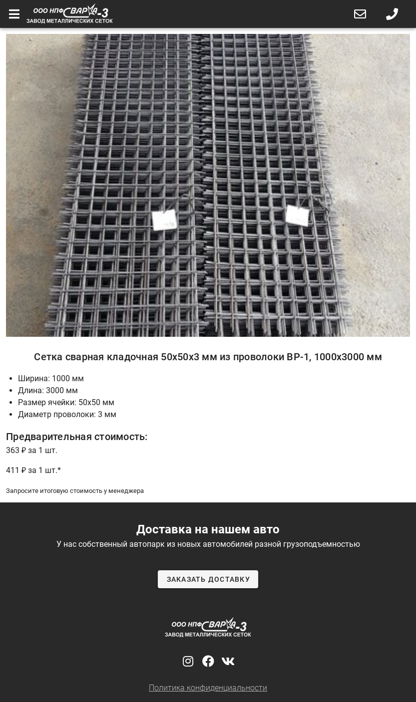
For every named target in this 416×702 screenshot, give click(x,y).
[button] (360, 14)
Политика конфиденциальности (208, 688)
